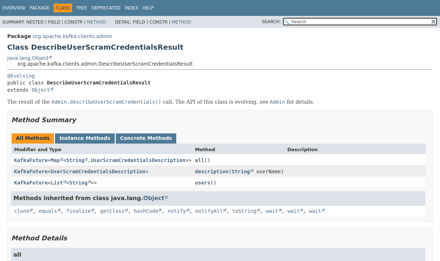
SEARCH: (271, 21)
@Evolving (21, 76)
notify (177, 211)
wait (272, 211)
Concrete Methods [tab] (146, 138)
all (199, 160)
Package (40, 8)
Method (96, 22)
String (75, 160)
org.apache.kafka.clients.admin (72, 36)
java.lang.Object (27, 58)
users (202, 183)
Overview (13, 8)
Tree (81, 8)
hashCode (146, 211)
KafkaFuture (31, 160)
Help (148, 8)
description (212, 171)
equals (48, 211)
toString (244, 211)
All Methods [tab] (33, 138)
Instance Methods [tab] (84, 138)
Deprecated (106, 8)
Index (132, 8)
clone (21, 211)
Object (40, 90)
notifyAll (209, 211)
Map (55, 160)
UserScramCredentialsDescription (138, 160)
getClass (112, 211)
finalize (78, 211)
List (57, 183)
